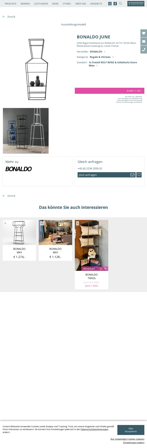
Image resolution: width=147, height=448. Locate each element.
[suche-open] (120, 3)
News (55, 3)
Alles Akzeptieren (130, 429)
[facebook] (115, 3)
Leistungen (41, 3)
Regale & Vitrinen (100, 57)
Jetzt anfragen (88, 175)
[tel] (143, 50)
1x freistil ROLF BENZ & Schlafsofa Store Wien (113, 64)
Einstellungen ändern (133, 442)
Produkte (10, 3)
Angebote (96, 3)
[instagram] (110, 3)
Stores (67, 3)
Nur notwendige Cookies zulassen (127, 439)
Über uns (80, 3)
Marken (25, 3)
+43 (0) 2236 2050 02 (90, 168)
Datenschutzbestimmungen (16, 433)
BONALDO (96, 51)
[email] (143, 41)
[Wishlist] (143, 33)
